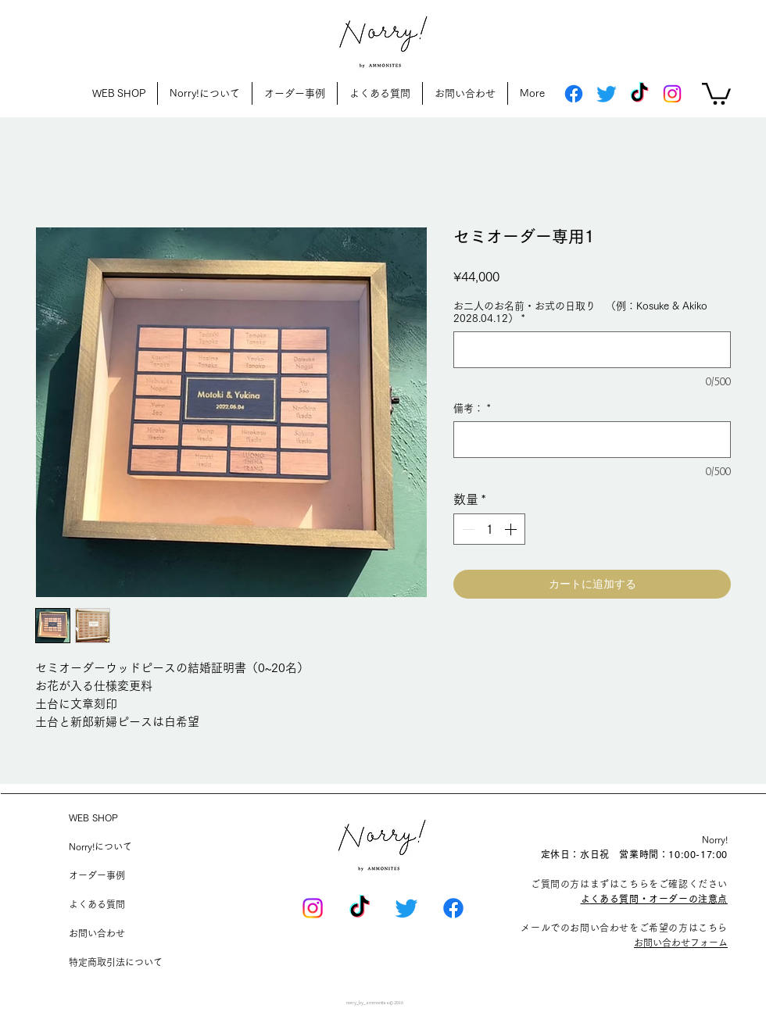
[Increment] (512, 529)
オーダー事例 (97, 875)
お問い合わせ (97, 933)
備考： (471, 408)
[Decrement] (467, 529)
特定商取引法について (116, 962)
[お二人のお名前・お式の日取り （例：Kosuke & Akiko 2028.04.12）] (592, 349)
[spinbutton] (489, 529)
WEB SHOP (93, 817)
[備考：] (592, 439)
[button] (716, 92)
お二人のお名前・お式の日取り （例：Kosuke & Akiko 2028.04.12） (585, 312)
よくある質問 (97, 904)
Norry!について (100, 846)
